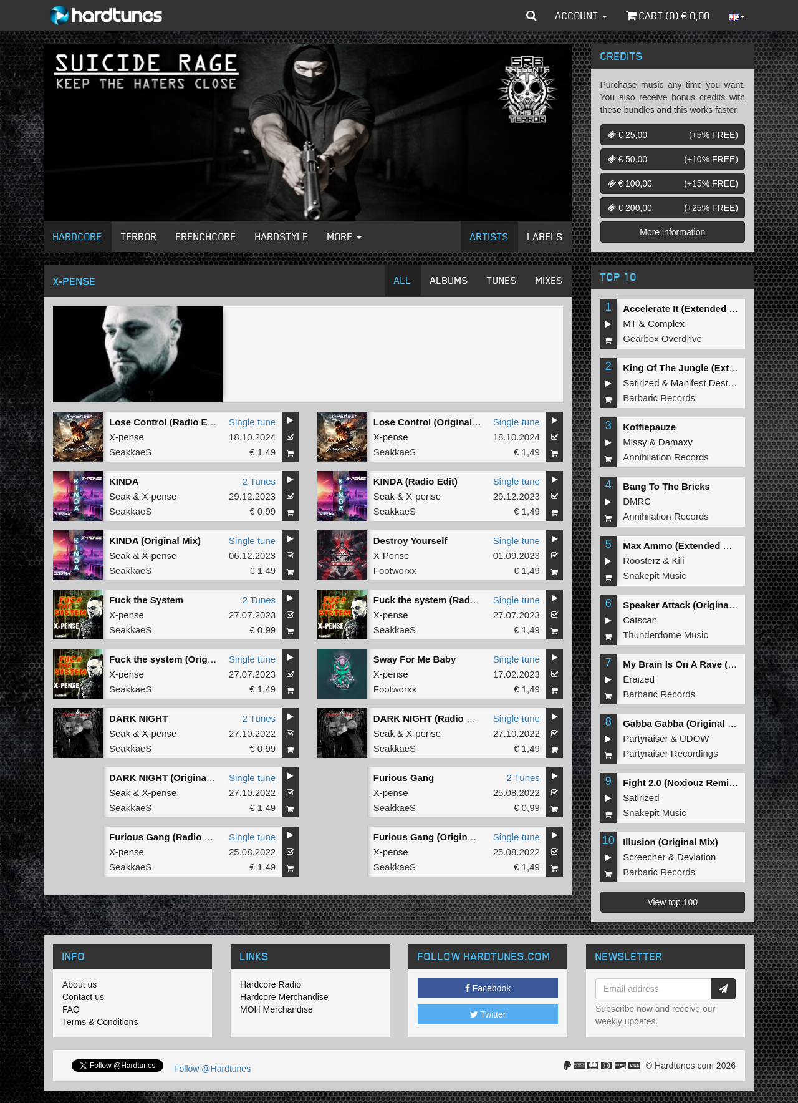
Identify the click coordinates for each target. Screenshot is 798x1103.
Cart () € (668, 15)
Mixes (549, 280)
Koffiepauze (649, 427)
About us (79, 984)
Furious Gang (404, 777)
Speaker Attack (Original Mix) (687, 605)
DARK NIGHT (138, 718)
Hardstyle (282, 236)
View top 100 (672, 902)
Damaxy (675, 442)
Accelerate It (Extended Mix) (685, 308)
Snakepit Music (654, 575)
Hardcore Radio (270, 984)
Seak (119, 496)
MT (629, 323)
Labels (545, 236)
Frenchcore (206, 236)
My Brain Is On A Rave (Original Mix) (703, 664)
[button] (531, 15)
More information (672, 232)
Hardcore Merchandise (284, 997)
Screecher (644, 857)
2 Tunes (259, 481)
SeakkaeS (130, 452)
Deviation (696, 857)
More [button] (344, 236)
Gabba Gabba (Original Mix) (684, 723)
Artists (489, 236)
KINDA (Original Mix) (155, 540)
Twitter (488, 1014)
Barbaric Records (659, 397)
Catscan (640, 620)
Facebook (488, 988)
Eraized (639, 679)
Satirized (641, 382)
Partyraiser (645, 738)
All (402, 280)
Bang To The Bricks (666, 486)
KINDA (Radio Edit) (415, 481)
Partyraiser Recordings (670, 753)
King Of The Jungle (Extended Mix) (700, 367)
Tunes (502, 280)
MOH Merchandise (276, 1009)
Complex (666, 323)
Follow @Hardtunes (212, 1069)
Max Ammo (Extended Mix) (682, 545)
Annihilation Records (666, 457)
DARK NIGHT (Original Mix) (169, 777)
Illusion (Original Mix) (670, 842)
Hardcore (77, 236)
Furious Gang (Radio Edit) (167, 837)
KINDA (124, 481)
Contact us (83, 997)
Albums (449, 280)
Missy (635, 442)
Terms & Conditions (100, 1022)
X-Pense (391, 555)
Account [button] (581, 15)
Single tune (252, 422)
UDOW (694, 738)
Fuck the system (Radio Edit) (437, 600)
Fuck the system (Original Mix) (177, 659)
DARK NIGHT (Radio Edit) (430, 718)
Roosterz (641, 560)
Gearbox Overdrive (662, 338)
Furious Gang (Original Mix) (435, 837)
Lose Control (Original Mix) (433, 422)
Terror (139, 236)
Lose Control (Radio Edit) (165, 422)
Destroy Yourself (410, 540)
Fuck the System (146, 600)
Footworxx (394, 570)
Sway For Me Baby (414, 659)
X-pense (126, 437)
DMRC (637, 501)
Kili (678, 560)
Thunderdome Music (665, 634)
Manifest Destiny (705, 382)
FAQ (71, 1009)
